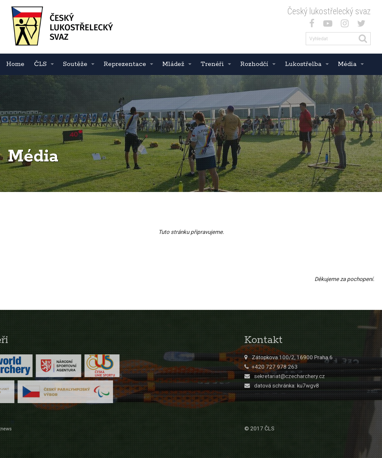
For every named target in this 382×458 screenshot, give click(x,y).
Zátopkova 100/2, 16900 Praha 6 (340, 357)
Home (15, 64)
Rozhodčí (254, 64)
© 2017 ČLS (307, 428)
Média (347, 64)
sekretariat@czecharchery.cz (337, 376)
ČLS (40, 64)
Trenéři (212, 64)
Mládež (173, 64)
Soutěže (75, 64)
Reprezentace (125, 64)
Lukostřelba (303, 64)
